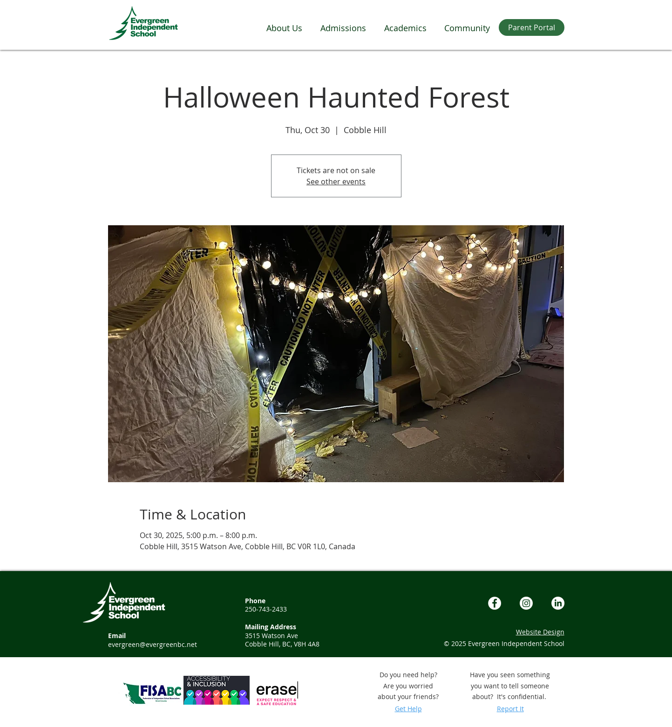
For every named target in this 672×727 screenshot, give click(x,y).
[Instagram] (526, 603)
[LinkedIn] (557, 603)
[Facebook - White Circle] (494, 603)
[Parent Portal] (531, 27)
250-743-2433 (266, 609)
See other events (336, 181)
